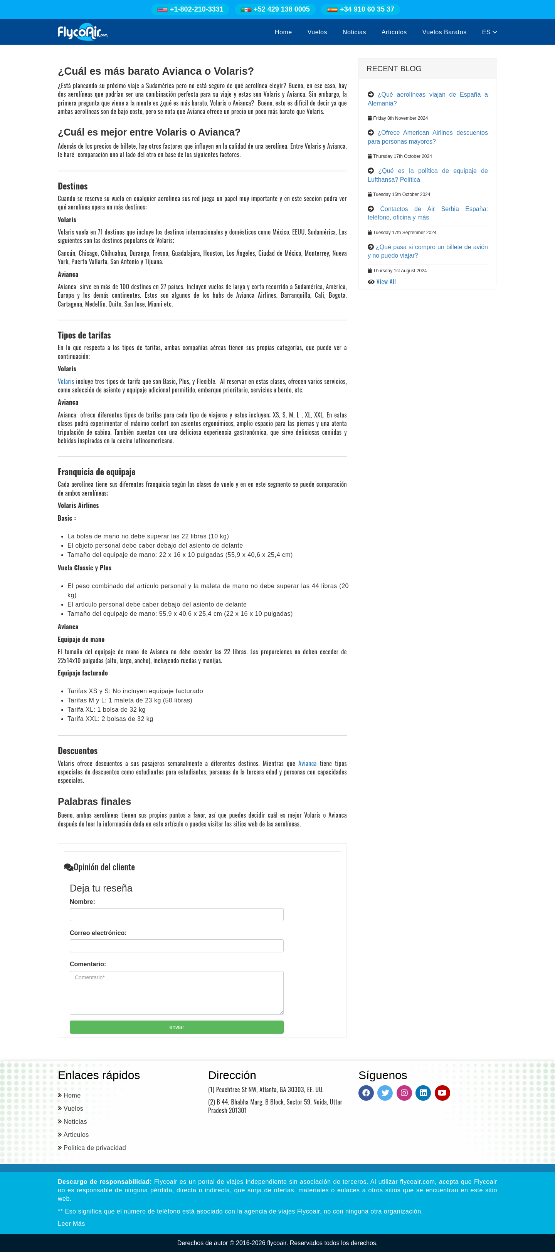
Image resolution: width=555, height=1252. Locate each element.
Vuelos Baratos (444, 32)
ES (489, 32)
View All (386, 281)
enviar (176, 1027)
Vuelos (317, 32)
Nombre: (82, 901)
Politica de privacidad (95, 1148)
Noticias (354, 32)
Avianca (307, 763)
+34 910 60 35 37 (360, 9)
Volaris (66, 381)
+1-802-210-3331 (190, 9)
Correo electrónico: (98, 933)
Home (283, 32)
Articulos (394, 32)
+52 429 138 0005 (275, 9)
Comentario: (88, 964)
